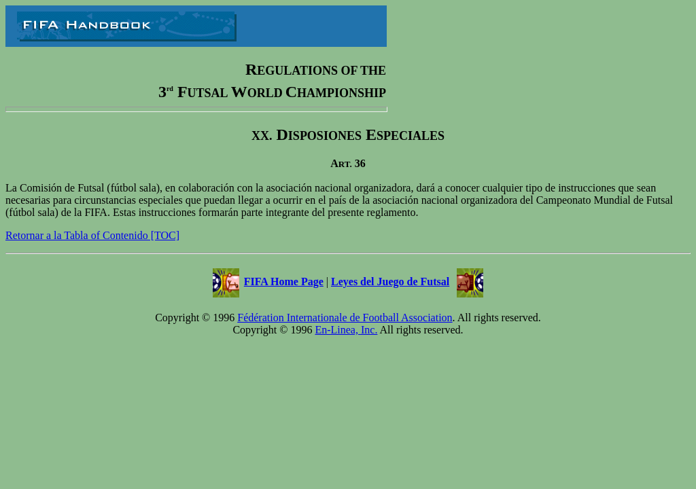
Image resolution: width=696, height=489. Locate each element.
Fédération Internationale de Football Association (344, 317)
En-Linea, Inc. (346, 330)
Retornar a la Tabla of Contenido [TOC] (92, 235)
